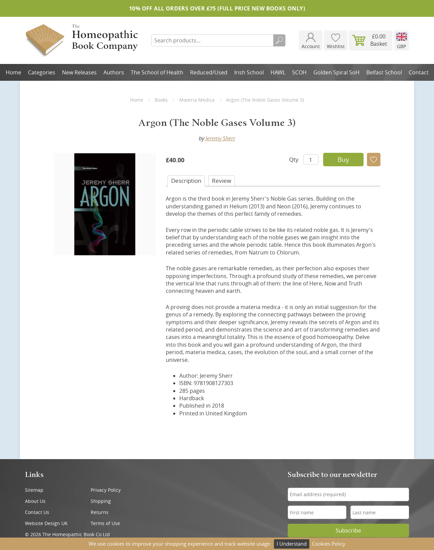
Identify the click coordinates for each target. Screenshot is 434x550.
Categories (41, 72)
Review (221, 180)
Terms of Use (105, 523)
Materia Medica (197, 100)
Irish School (249, 72)
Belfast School (384, 72)
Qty (294, 159)
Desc (186, 180)
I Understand (292, 543)
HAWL (278, 72)
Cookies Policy (328, 543)
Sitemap (34, 490)
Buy (343, 159)
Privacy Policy (106, 490)
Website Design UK (46, 523)
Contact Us (37, 512)
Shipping (101, 501)
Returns (99, 512)
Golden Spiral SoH (336, 72)
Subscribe (348, 530)
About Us (35, 501)
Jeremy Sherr (220, 138)
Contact (419, 72)
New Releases (79, 72)
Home (13, 72)
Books (161, 100)
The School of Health (157, 72)
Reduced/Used (208, 72)
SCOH (299, 72)
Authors (113, 72)
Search (279, 40)
